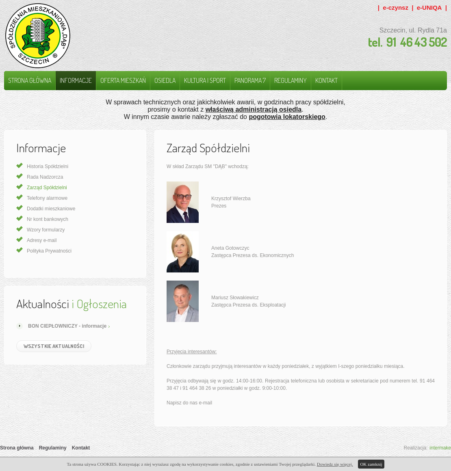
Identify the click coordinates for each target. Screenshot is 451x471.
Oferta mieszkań (123, 80)
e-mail (205, 403)
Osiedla (165, 80)
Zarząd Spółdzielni (47, 187)
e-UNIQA (429, 7)
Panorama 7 (250, 80)
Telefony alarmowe (47, 198)
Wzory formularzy (46, 230)
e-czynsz (395, 7)
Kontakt (326, 80)
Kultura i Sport (205, 80)
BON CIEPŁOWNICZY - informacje (67, 326)
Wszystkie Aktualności (54, 346)
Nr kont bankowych (47, 219)
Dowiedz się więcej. (335, 464)
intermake (440, 448)
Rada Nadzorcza (45, 177)
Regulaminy (290, 80)
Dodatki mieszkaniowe (51, 209)
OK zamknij (371, 464)
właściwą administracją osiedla (254, 109)
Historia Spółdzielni (47, 166)
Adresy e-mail (41, 240)
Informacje (76, 80)
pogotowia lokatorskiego (287, 116)
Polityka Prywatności (49, 251)
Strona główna (29, 80)
